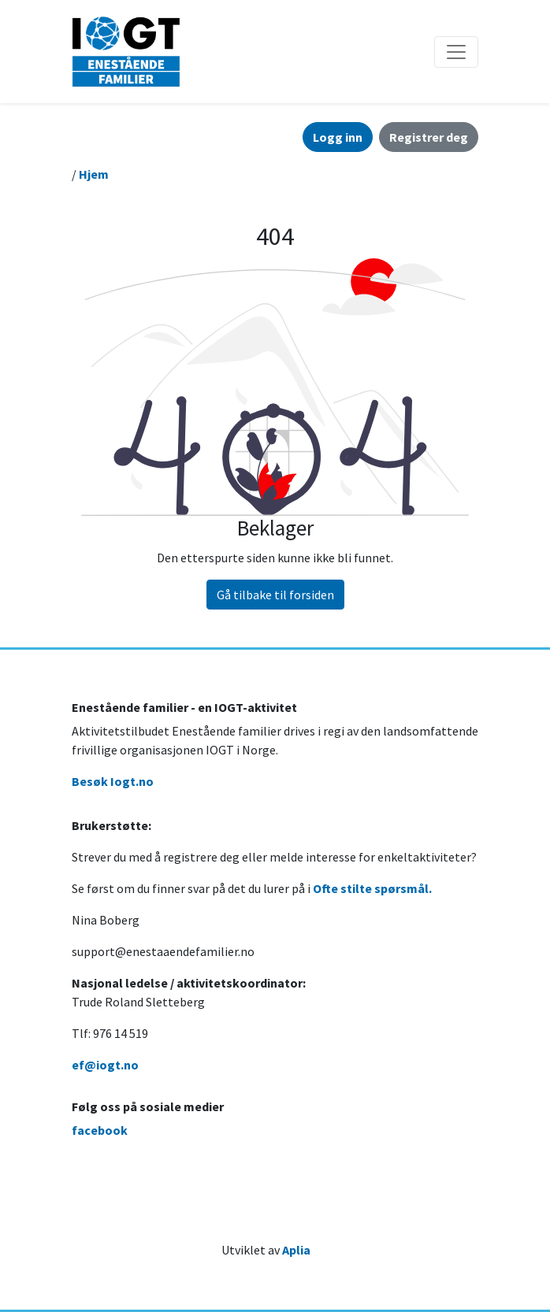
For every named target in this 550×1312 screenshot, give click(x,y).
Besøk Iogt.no (113, 781)
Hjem (94, 174)
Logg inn (337, 137)
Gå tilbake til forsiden (275, 594)
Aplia (296, 1250)
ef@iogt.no (105, 1065)
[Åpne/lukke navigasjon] (456, 52)
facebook (100, 1130)
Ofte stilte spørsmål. (372, 888)
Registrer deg (428, 137)
